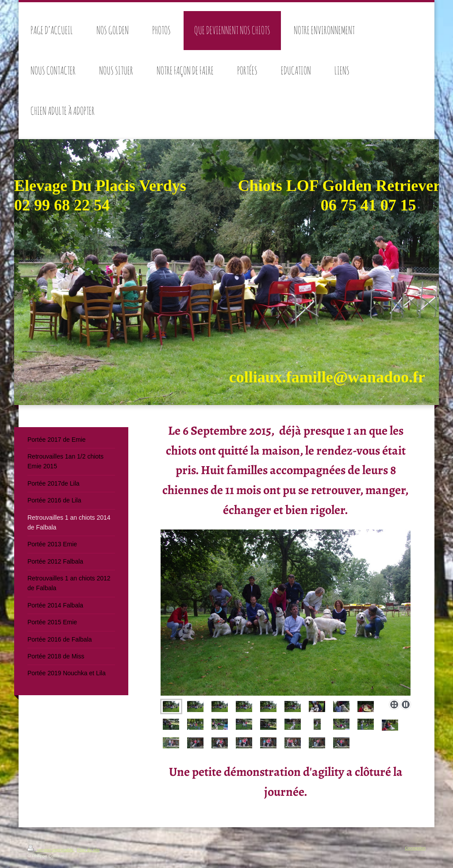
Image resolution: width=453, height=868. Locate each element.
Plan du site (88, 849)
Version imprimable (51, 849)
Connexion (415, 847)
